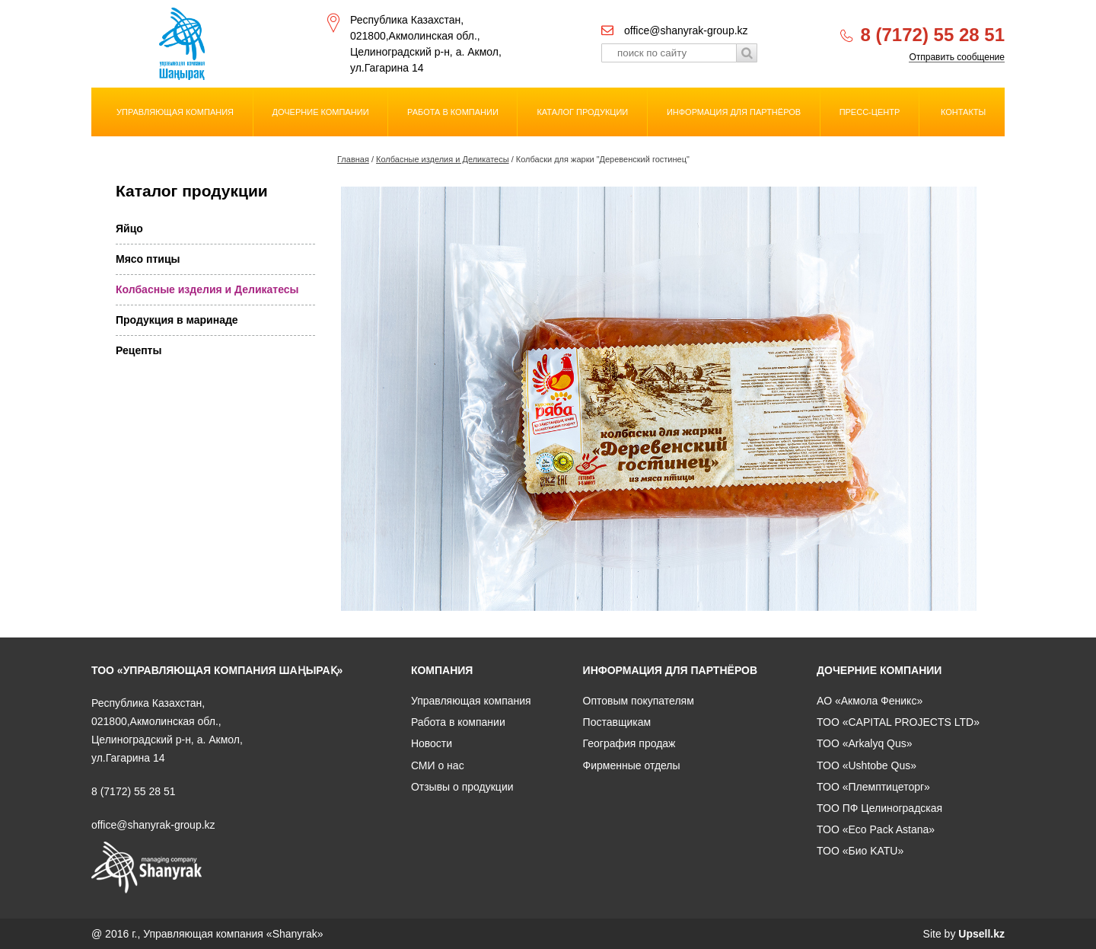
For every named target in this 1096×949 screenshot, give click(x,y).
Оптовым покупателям (638, 701)
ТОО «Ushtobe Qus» (866, 765)
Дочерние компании (320, 112)
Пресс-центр (870, 112)
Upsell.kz (981, 934)
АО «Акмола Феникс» (869, 701)
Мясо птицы (148, 259)
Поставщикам (617, 722)
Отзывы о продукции (462, 787)
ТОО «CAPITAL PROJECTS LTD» (898, 722)
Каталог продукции (582, 112)
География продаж (629, 743)
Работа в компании (453, 112)
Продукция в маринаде (177, 320)
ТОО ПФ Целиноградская (879, 808)
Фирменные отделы (631, 765)
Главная (353, 159)
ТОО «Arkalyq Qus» (864, 743)
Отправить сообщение (957, 57)
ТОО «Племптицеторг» (873, 787)
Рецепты (138, 350)
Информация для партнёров (734, 112)
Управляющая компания (175, 112)
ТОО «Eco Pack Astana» (876, 829)
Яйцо (129, 228)
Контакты (963, 112)
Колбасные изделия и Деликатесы (442, 159)
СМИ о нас (437, 765)
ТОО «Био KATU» (860, 851)
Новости (431, 743)
